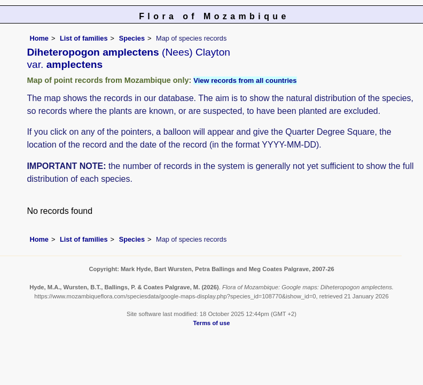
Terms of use (211, 323)
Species (132, 38)
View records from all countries (244, 80)
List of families (84, 38)
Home (39, 38)
